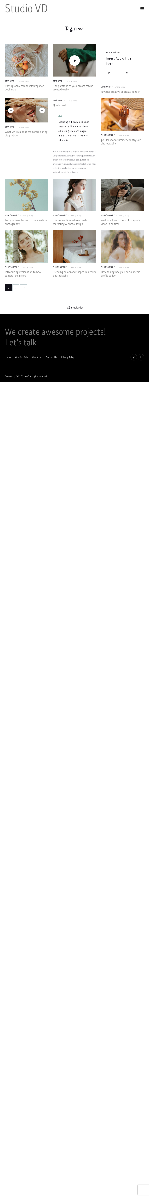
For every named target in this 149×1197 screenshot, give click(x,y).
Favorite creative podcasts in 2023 (121, 92)
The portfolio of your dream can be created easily (73, 88)
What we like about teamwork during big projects (26, 135)
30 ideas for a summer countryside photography (121, 143)
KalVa (18, 380)
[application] (122, 72)
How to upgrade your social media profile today (120, 277)
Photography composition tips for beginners (24, 88)
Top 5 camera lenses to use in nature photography (26, 224)
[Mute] (127, 72)
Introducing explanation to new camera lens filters (23, 277)
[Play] (109, 72)
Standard (9, 80)
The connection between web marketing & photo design (70, 224)
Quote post (59, 106)
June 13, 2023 (28, 216)
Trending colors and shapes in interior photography (74, 277)
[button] (11, 111)
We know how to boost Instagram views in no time (120, 224)
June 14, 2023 (23, 80)
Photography (108, 135)
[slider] (134, 72)
